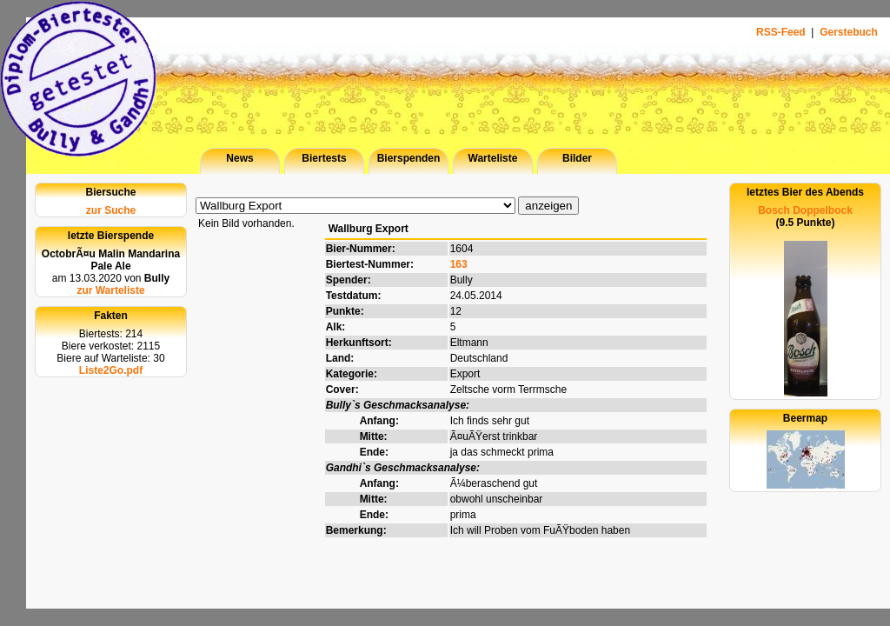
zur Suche (111, 210)
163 (459, 264)
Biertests (324, 158)
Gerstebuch (849, 32)
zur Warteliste (110, 290)
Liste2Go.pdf (111, 370)
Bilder (577, 158)
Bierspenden (409, 158)
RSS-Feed (782, 32)
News (239, 158)
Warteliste (493, 158)
